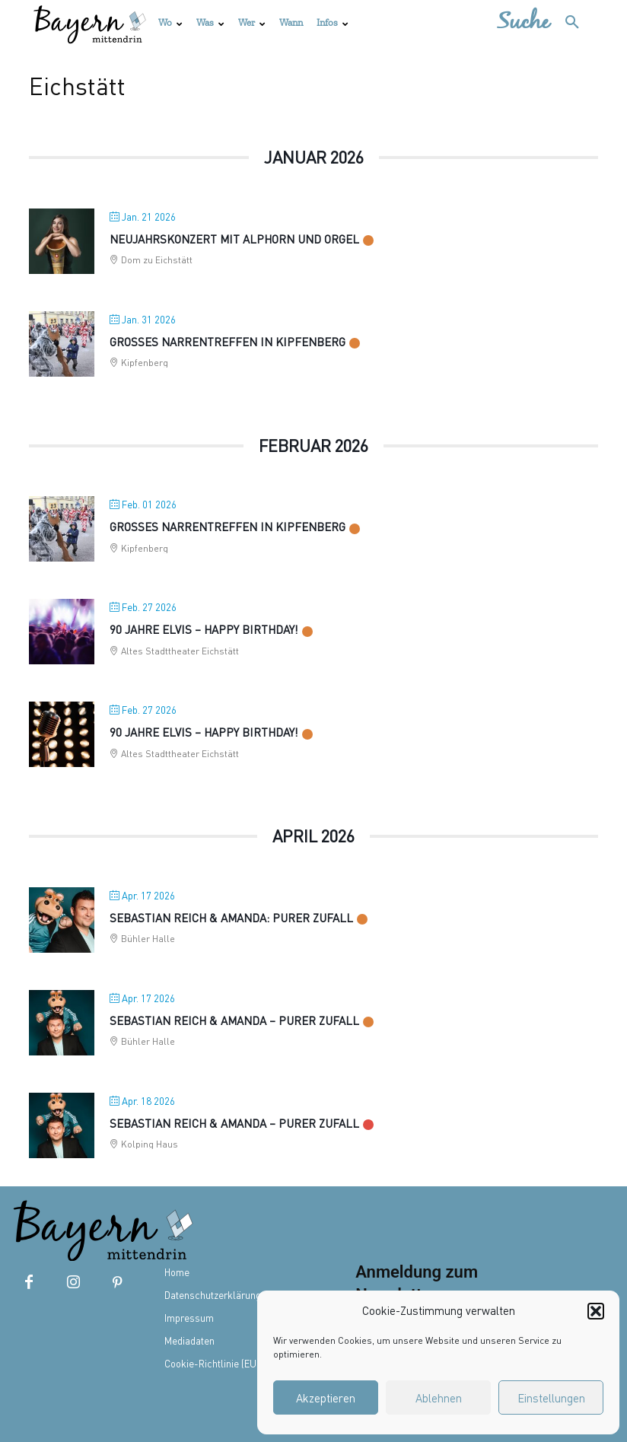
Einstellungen (551, 1398)
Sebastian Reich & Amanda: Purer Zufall (231, 918)
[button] (595, 1311)
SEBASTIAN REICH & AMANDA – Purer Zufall (234, 1020)
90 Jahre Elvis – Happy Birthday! (204, 629)
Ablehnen (438, 1398)
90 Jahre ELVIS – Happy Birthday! (204, 732)
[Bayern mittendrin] (89, 22)
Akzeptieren (325, 1398)
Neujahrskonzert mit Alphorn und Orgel (234, 239)
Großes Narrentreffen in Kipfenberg (227, 342)
